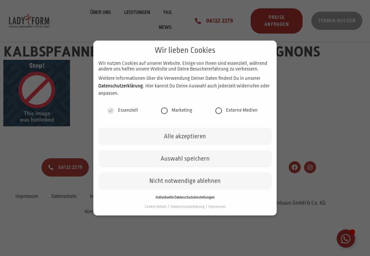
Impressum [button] (217, 210)
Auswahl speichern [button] (185, 162)
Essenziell (122, 113)
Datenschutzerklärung (120, 89)
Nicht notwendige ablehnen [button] (185, 184)
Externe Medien (236, 113)
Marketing (176, 113)
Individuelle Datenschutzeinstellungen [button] (185, 200)
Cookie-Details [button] (156, 210)
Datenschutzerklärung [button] (188, 210)
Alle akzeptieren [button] (185, 139)
